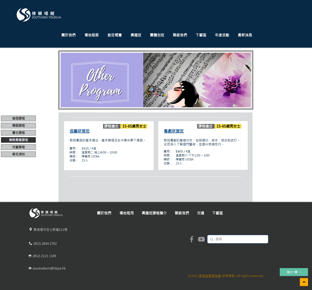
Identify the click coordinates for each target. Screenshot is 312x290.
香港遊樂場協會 (210, 276)
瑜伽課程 (18, 118)
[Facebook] (191, 239)
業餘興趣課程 (18, 140)
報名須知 (18, 154)
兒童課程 (18, 147)
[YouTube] (201, 239)
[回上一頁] (294, 272)
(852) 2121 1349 (44, 256)
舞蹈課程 (18, 126)
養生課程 (18, 133)
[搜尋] (237, 239)
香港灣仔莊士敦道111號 (50, 230)
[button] (68, 35)
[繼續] (304, 282)
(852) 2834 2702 (45, 244)
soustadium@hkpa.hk (49, 268)
